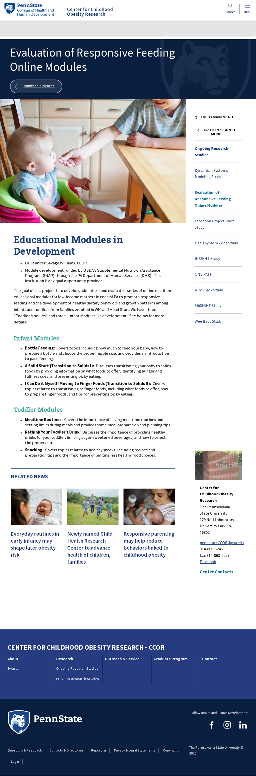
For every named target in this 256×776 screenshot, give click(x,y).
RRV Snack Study (209, 289)
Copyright (170, 750)
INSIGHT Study (207, 258)
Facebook (208, 453)
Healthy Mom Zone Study (216, 242)
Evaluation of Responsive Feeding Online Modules (213, 199)
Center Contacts (216, 463)
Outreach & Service (122, 658)
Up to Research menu (219, 132)
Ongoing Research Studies (211, 151)
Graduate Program (171, 658)
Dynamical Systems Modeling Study (211, 173)
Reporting (98, 750)
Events (13, 668)
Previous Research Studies (77, 678)
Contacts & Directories (67, 750)
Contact (209, 658)
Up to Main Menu (217, 117)
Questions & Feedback (25, 750)
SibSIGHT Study (208, 305)
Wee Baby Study (208, 321)
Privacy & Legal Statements (134, 750)
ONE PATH (204, 274)
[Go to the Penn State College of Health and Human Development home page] (29, 9)
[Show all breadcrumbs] (36, 86)
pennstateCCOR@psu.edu (222, 434)
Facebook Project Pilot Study (214, 224)
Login (15, 761)
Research (64, 658)
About (13, 658)
